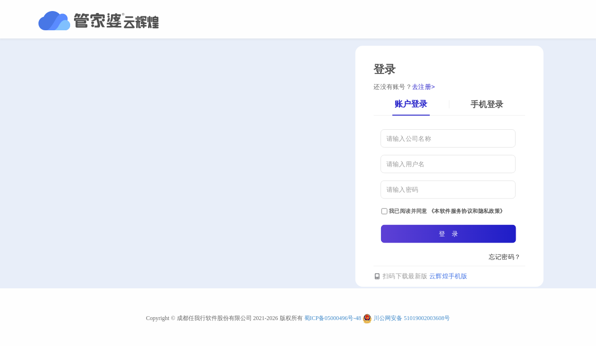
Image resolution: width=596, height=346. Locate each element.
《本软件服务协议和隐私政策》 (467, 211)
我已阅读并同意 (443, 211)
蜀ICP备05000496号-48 (332, 318)
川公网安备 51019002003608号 (411, 318)
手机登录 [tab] (487, 104)
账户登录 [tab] (411, 103)
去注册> (423, 86)
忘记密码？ (505, 256)
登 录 (448, 233)
